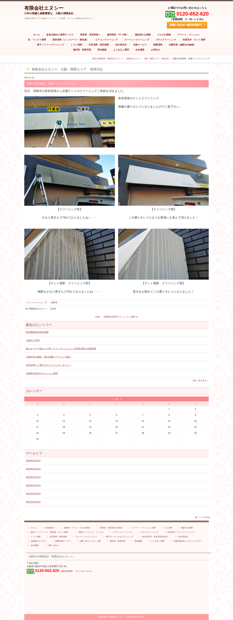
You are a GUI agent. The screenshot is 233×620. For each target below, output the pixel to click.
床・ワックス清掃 (37, 40)
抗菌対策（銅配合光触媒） (182, 45)
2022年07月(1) (33, 485)
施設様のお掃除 (143, 35)
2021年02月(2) (33, 493)
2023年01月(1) (33, 477)
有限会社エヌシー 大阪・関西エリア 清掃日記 (147, 58)
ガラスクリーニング (166, 40)
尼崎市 (54, 302)
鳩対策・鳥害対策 (82, 50)
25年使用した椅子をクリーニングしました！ (49, 365)
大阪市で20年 (33, 340)
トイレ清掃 (76, 45)
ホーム (36, 35)
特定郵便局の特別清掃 (37, 332)
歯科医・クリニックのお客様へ (77, 528)
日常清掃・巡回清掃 (99, 45)
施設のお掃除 (187, 528)
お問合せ (155, 50)
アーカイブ (34, 453)
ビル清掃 (168, 528)
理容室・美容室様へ (90, 35)
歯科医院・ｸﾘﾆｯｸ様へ (117, 35)
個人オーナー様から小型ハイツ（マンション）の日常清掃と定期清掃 (61, 348)
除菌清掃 (157, 45)
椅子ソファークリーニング (50, 45)
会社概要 (139, 50)
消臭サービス (140, 45)
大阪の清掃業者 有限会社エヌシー (107, 58)
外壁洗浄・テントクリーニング (180, 532)
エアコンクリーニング (106, 40)
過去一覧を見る (199, 380)
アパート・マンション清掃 (144, 528)
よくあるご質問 (121, 50)
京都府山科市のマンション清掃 (42, 373)
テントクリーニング (37, 302)
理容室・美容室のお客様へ (111, 528)
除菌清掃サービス (63, 541)
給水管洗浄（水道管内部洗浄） (155, 537)
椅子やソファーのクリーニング (119, 537)
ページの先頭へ (204, 517)
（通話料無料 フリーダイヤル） (76, 571)
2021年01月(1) (33, 502)
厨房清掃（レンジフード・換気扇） (70, 40)
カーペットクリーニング (136, 40)
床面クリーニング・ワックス (91, 532)
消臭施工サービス (38, 541)
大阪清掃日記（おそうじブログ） (188, 541)
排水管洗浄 (121, 45)
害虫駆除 (102, 50)
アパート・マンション (188, 35)
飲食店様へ (50, 528)
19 (90, 427)
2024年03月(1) (33, 469)
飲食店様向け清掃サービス (60, 35)
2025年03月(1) (33, 460)
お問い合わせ (53, 545)
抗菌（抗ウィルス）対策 (90, 541)
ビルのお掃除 (164, 35)
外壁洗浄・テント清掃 (194, 40)
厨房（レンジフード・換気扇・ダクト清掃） (50, 532)
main (97, 316)
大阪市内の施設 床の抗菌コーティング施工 (48, 357)
